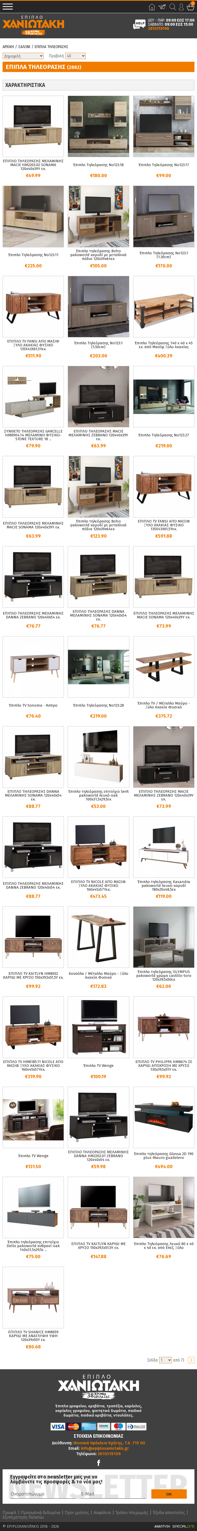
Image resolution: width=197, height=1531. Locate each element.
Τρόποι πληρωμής (131, 1513)
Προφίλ (9, 1513)
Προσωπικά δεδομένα (40, 1513)
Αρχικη (8, 47)
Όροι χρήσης (77, 1513)
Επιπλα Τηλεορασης (51, 47)
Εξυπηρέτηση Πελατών (23, 1517)
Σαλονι (24, 47)
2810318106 (158, 28)
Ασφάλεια (102, 1513)
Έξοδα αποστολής (169, 1513)
